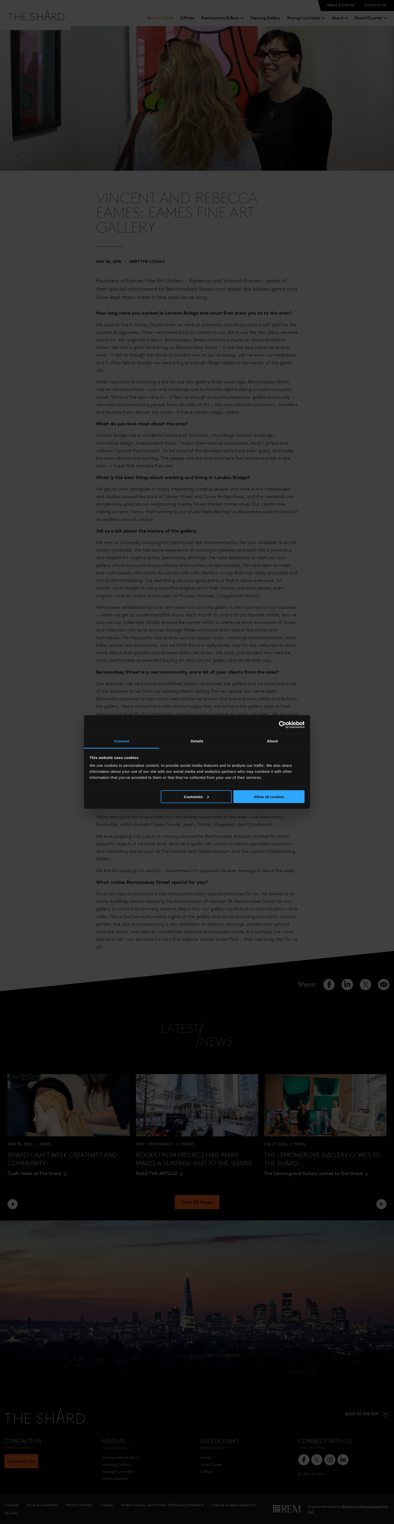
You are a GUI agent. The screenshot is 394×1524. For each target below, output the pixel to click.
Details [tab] (197, 741)
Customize (196, 796)
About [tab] (272, 741)
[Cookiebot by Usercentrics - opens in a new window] (283, 724)
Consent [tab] (121, 741)
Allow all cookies (269, 796)
